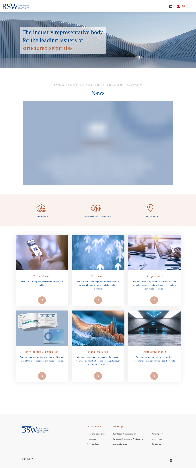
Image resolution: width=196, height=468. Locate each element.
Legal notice (157, 439)
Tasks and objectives (96, 434)
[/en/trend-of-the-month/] (98, 143)
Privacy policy (157, 434)
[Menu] (192, 6)
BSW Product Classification (124, 434)
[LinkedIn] (170, 6)
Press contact (93, 444)
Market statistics (120, 444)
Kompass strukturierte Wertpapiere (128, 439)
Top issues (91, 439)
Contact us (156, 444)
